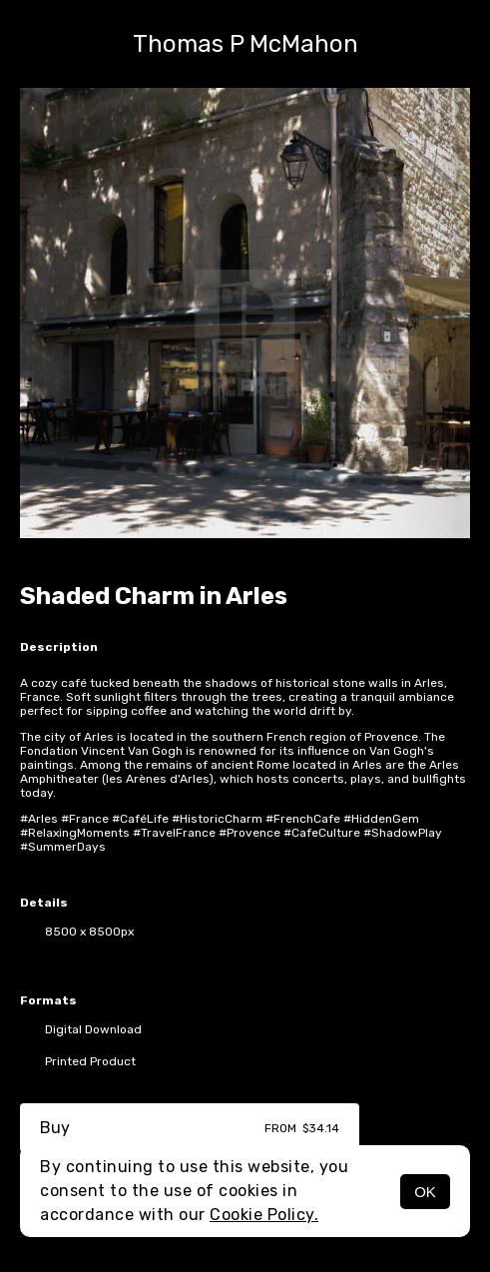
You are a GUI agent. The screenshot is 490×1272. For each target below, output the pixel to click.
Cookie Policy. (264, 1214)
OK (425, 1191)
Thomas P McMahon (245, 44)
